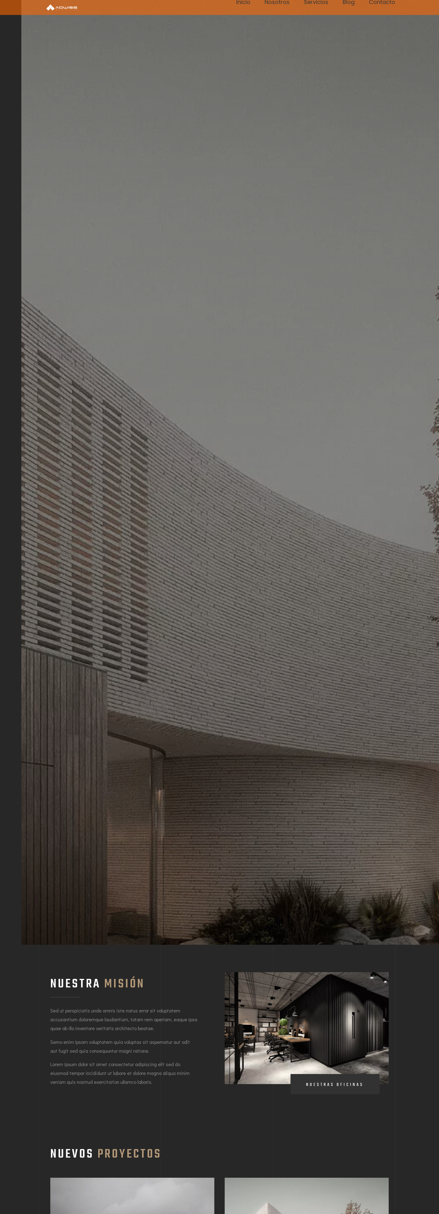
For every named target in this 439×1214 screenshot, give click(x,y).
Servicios (316, 3)
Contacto (382, 3)
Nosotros (277, 3)
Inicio (243, 3)
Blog (349, 3)
